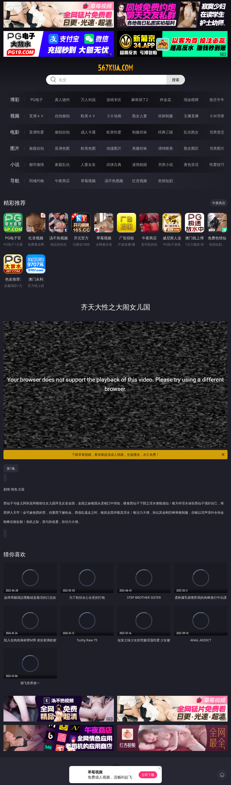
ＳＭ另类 (216, 115)
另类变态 (216, 132)
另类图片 (216, 148)
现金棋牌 (191, 99)
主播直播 (191, 115)
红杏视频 (139, 180)
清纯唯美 (165, 148)
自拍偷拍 (62, 115)
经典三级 (165, 132)
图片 (14, 148)
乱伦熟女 (191, 132)
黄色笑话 (191, 164)
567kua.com (115, 68)
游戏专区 (113, 99)
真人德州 (62, 99)
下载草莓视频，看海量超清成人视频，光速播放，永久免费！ (148, 454)
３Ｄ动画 (113, 115)
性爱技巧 (216, 164)
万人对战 (88, 99)
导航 (14, 180)
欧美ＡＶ (88, 115)
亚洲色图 (62, 148)
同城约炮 (36, 180)
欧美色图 (88, 148)
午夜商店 (62, 180)
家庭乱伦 (62, 164)
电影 (14, 132)
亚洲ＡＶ (36, 115)
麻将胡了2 (139, 99)
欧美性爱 (113, 132)
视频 (14, 116)
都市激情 (36, 164)
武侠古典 (113, 164)
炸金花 (165, 99)
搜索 (175, 79)
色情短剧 (165, 180)
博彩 (14, 99)
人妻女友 (88, 164)
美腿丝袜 (139, 148)
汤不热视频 (114, 180)
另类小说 (165, 164)
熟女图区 (191, 148)
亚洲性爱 (36, 132)
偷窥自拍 (36, 148)
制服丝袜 (139, 132)
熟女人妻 (139, 115)
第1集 (11, 468)
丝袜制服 (165, 115)
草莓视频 (88, 180)
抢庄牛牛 (216, 99)
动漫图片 (113, 148)
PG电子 (36, 99)
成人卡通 (88, 132)
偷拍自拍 (62, 132)
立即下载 (147, 774)
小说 (14, 164)
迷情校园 (139, 164)
